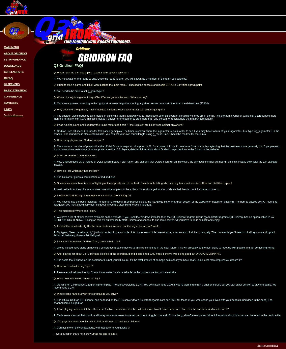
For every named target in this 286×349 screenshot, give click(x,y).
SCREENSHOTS (14, 71)
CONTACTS (11, 102)
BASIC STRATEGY (15, 90)
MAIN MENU (11, 47)
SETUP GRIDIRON (15, 59)
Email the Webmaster (13, 115)
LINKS (8, 109)
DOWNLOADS (12, 65)
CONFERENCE (13, 96)
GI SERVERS (12, 84)
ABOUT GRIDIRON (15, 53)
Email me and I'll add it (104, 333)
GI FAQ (8, 78)
